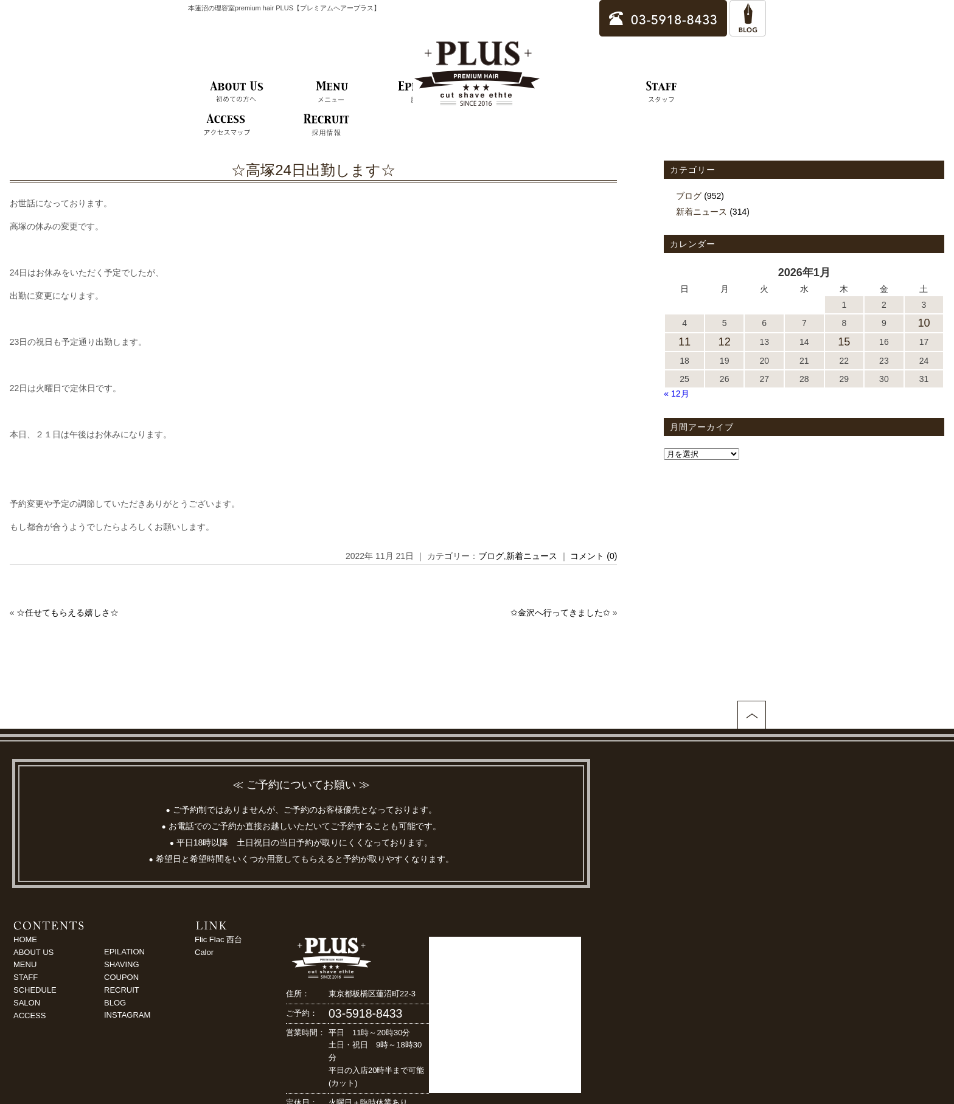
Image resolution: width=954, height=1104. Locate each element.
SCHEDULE (35, 990)
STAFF (25, 977)
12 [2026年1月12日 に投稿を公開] (725, 342)
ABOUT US (33, 952)
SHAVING (121, 964)
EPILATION (124, 951)
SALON (26, 1002)
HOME (25, 939)
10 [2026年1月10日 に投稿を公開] (923, 323)
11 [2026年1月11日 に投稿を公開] (684, 342)
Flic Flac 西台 (218, 939)
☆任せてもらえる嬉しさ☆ (67, 612)
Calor (204, 952)
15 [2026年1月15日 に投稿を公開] (844, 342)
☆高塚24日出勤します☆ (313, 170)
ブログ (491, 556)
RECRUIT (121, 990)
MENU (25, 964)
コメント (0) (593, 556)
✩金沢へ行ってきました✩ (560, 612)
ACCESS (29, 1015)
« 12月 (676, 393)
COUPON (121, 977)
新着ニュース (531, 556)
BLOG (115, 1002)
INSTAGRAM (127, 1014)
